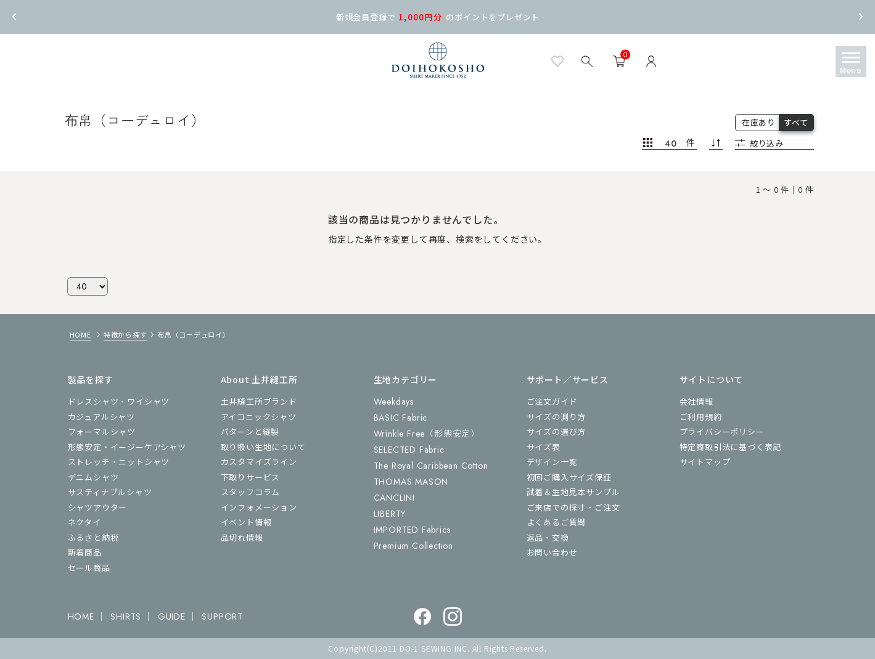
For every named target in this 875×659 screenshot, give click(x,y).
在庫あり (759, 122)
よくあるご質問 (556, 522)
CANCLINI (394, 497)
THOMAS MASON (411, 481)
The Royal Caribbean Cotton (431, 465)
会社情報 (696, 401)
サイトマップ (705, 461)
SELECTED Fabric (409, 449)
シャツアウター (98, 507)
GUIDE (172, 616)
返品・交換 (548, 537)
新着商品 (85, 552)
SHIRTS (125, 616)
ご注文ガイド (552, 401)
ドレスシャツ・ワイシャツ (119, 401)
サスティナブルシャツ (110, 492)
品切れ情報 (242, 537)
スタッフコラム (251, 492)
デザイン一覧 (552, 461)
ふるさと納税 (93, 537)
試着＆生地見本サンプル (573, 492)
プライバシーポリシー (722, 431)
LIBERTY (390, 513)
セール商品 (89, 567)
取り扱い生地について (263, 447)
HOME (80, 334)
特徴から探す (125, 334)
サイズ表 (544, 447)
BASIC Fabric (401, 417)
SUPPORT (222, 616)
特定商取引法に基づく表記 (731, 447)
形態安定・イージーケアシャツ (127, 447)
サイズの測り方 (556, 416)
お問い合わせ (552, 552)
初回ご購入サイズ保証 (569, 477)
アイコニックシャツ (259, 416)
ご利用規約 (701, 416)
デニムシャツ (93, 477)
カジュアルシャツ (101, 416)
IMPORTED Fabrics (412, 530)
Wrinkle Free (427, 433)
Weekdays (394, 401)
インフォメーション (259, 507)
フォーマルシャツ (102, 431)
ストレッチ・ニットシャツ (119, 461)
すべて (796, 122)
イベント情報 (246, 522)
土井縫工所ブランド (259, 401)
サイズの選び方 (556, 431)
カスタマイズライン (259, 461)
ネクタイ (84, 522)
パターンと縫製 (250, 431)
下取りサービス (251, 477)
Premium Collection (413, 546)
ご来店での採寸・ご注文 (573, 507)
